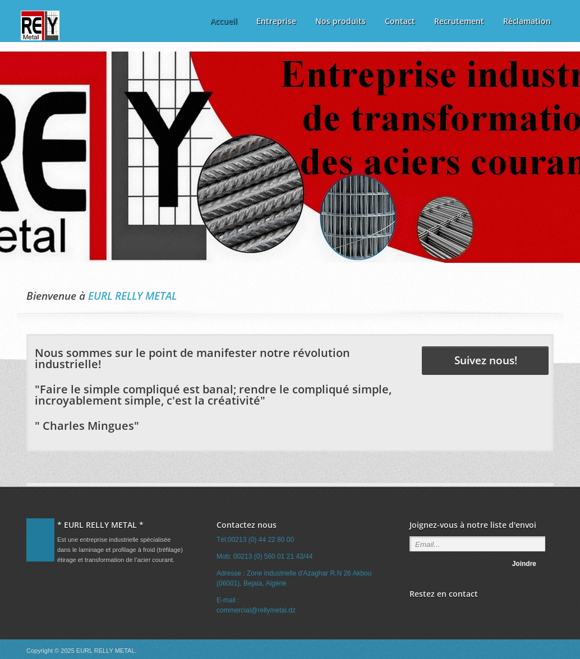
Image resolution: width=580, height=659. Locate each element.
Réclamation (527, 21)
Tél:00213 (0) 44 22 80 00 (255, 540)
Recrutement (459, 21)
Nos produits (340, 21)
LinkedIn (434, 611)
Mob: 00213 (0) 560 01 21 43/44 (264, 556)
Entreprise (276, 21)
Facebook (416, 611)
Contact (400, 21)
